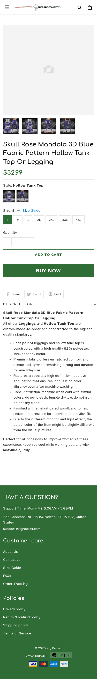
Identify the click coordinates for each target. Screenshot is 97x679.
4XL (78, 220)
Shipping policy (15, 625)
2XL (51, 220)
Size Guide (31, 210)
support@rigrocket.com (22, 529)
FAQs (7, 576)
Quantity (10, 232)
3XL (65, 220)
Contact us (11, 559)
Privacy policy (14, 609)
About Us (10, 551)
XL (39, 220)
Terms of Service (17, 633)
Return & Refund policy (21, 617)
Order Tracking (15, 584)
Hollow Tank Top (28, 185)
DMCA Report (36, 655)
